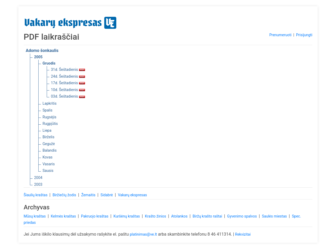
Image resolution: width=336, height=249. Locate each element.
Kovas (47, 157)
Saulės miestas (275, 216)
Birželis (48, 137)
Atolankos (179, 216)
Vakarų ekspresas (132, 195)
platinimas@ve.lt (143, 234)
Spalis (47, 110)
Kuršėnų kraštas (127, 216)
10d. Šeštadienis (68, 90)
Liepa (47, 130)
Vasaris (49, 164)
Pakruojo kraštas (95, 216)
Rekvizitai (243, 234)
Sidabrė (107, 195)
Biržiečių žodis (64, 195)
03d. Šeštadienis (68, 96)
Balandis (50, 150)
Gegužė (49, 144)
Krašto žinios (156, 216)
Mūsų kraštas (35, 216)
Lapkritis (49, 103)
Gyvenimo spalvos (242, 216)
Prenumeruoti (280, 35)
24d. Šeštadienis (68, 76)
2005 (38, 57)
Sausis (48, 170)
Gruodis (49, 63)
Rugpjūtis (50, 123)
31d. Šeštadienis (68, 69)
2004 (38, 178)
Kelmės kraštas (64, 216)
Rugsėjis (49, 117)
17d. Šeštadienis (68, 83)
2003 (38, 184)
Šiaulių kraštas (36, 195)
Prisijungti (304, 35)
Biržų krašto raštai (208, 216)
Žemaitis (88, 195)
